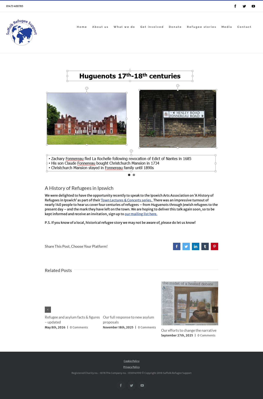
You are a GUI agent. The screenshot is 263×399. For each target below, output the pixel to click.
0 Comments (79, 327)
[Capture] (131, 123)
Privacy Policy (131, 367)
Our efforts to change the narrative (188, 330)
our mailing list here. (141, 214)
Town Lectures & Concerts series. (127, 200)
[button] (48, 310)
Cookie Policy (132, 361)
